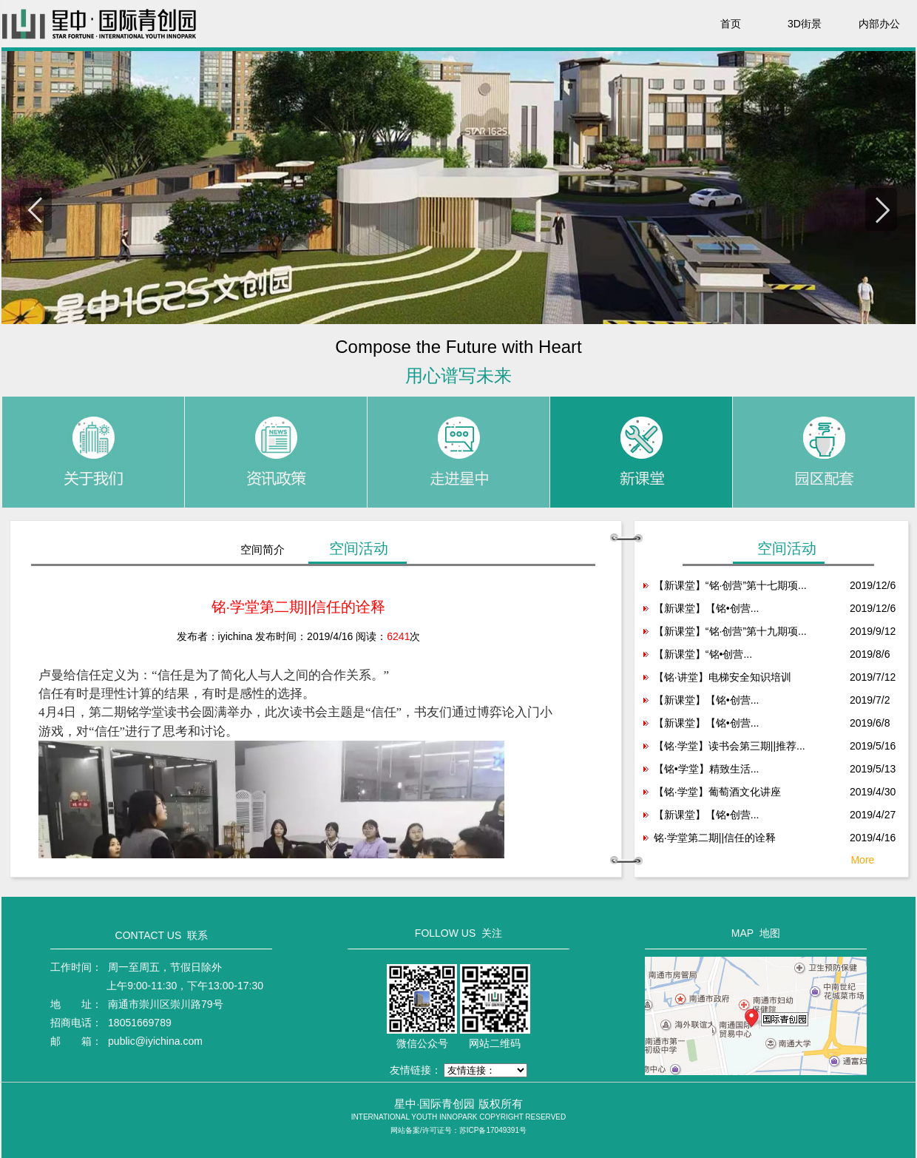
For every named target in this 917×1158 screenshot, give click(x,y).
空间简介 (262, 549)
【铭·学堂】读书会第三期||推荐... (729, 746)
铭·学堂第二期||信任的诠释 (715, 838)
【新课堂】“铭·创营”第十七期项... (730, 585)
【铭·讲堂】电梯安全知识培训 (722, 677)
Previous (36, 209)
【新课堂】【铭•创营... (706, 608)
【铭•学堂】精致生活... (706, 769)
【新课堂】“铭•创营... (703, 654)
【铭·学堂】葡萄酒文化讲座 (717, 792)
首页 (730, 24)
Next (881, 209)
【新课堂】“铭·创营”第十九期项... (730, 631)
